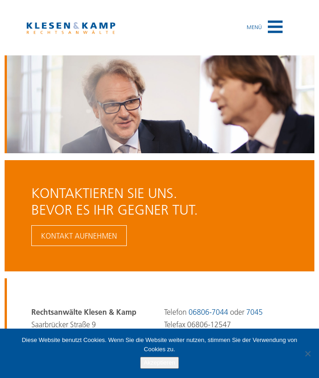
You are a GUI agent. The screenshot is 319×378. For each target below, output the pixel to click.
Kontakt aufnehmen (79, 235)
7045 (254, 312)
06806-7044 (208, 312)
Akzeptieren (160, 362)
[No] (307, 353)
